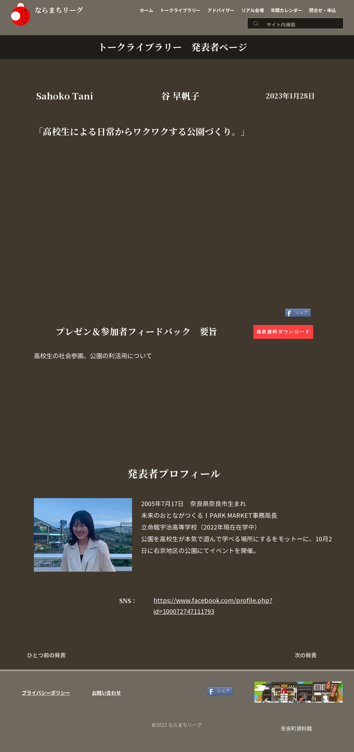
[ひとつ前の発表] (50, 655)
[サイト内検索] (298, 25)
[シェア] (298, 312)
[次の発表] (299, 655)
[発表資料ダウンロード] (283, 332)
